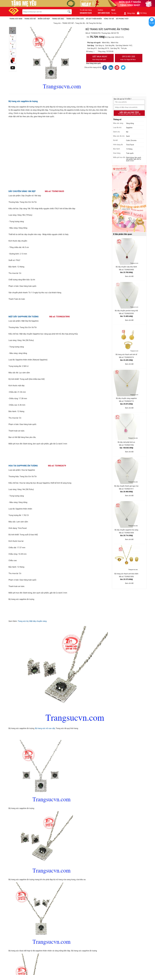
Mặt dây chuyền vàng (38, 621)
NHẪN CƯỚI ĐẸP (44, 19)
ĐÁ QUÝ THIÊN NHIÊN (94, 19)
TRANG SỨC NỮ (30, 19)
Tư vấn (151, 23)
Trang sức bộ (23, 621)
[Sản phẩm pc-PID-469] (129, 198)
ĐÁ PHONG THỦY (122, 19)
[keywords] (43, 12)
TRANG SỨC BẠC (58, 19)
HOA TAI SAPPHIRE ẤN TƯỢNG (23, 465)
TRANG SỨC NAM (15, 19)
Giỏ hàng (141, 13)
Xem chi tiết (129, 276)
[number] (95, 51)
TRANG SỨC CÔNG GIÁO (75, 19)
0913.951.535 (128, 58)
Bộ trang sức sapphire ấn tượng (23, 101)
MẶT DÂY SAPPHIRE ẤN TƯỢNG (24, 316)
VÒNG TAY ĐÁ (109, 19)
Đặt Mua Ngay (100, 58)
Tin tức (113, 13)
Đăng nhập (129, 13)
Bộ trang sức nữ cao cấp (45, 728)
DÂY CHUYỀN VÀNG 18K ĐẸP (22, 191)
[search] (69, 12)
